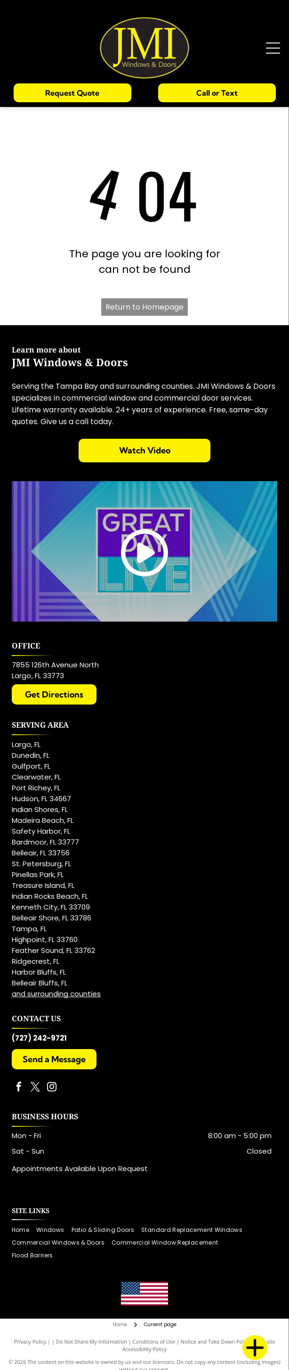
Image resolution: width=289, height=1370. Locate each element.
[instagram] (52, 1088)
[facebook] (19, 1088)
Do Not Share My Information (91, 1341)
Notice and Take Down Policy (215, 1341)
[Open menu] (273, 48)
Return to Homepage (144, 307)
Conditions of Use (154, 1341)
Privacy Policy (30, 1341)
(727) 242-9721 (39, 1038)
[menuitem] (24, 1230)
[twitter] (35, 1088)
